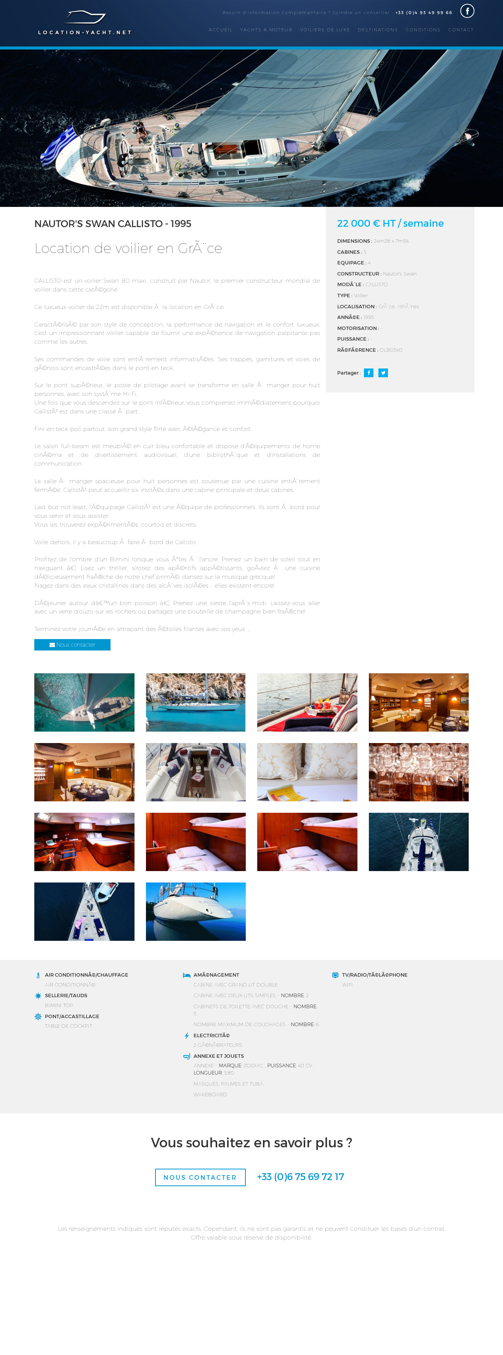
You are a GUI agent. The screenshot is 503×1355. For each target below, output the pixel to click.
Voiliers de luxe (325, 29)
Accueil (220, 29)
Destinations (378, 29)
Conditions (423, 29)
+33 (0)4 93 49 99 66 (424, 12)
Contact (461, 29)
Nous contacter (72, 644)
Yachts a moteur (266, 29)
